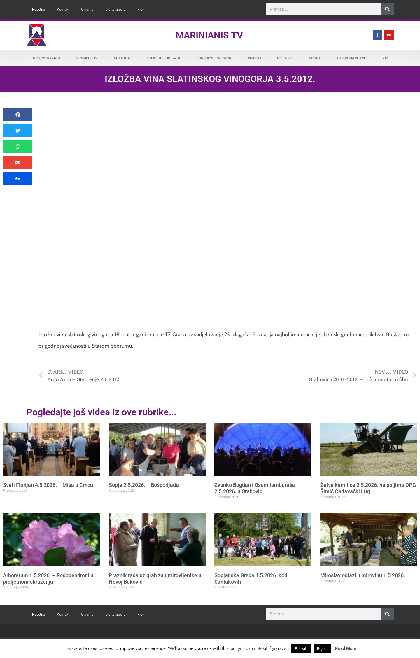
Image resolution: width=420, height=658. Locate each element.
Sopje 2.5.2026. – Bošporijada (144, 485)
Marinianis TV (209, 35)
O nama (87, 10)
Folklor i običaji (163, 58)
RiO (140, 10)
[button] (17, 114)
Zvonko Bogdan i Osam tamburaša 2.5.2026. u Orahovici (254, 488)
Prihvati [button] (301, 648)
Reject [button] (322, 648)
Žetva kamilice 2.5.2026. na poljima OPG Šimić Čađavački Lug (368, 488)
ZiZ (385, 58)
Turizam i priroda (213, 58)
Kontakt (63, 10)
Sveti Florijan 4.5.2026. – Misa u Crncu (48, 485)
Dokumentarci (46, 58)
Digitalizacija (115, 10)
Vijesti (254, 58)
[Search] (387, 9)
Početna (38, 10)
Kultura (122, 58)
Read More (345, 648)
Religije (285, 58)
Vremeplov (86, 58)
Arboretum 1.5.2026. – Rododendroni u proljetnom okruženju (48, 578)
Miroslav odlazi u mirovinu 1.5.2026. (362, 575)
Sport (315, 58)
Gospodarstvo (352, 58)
